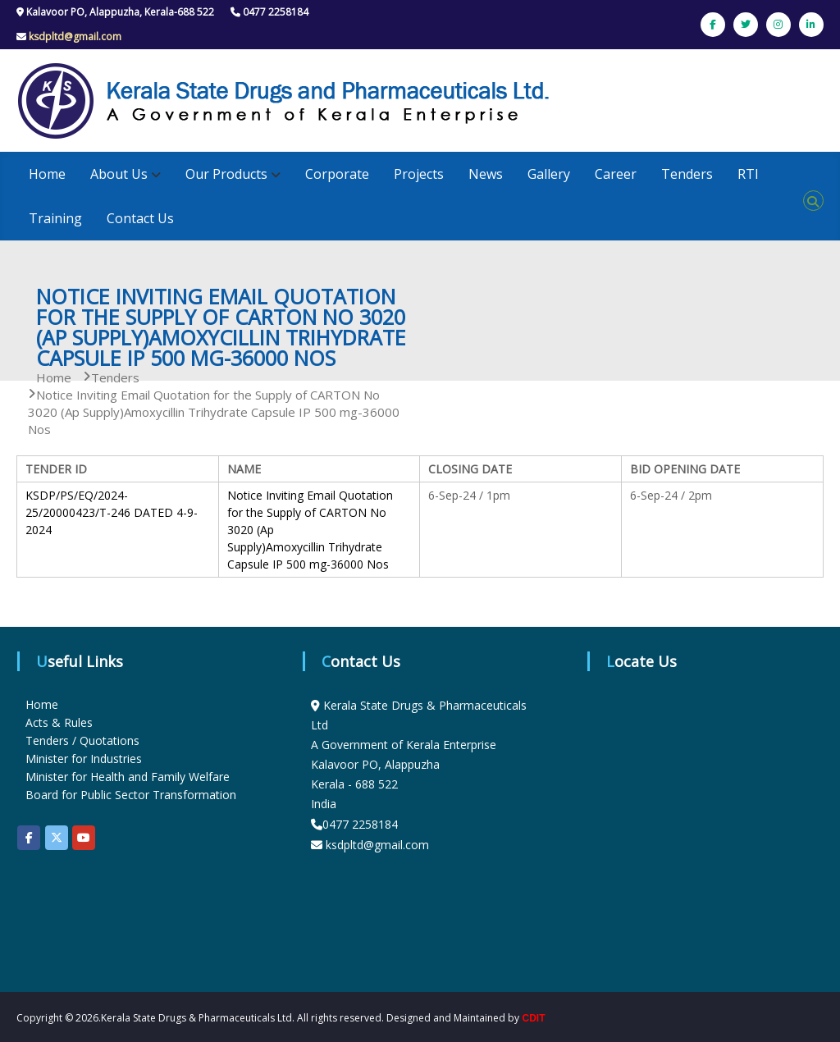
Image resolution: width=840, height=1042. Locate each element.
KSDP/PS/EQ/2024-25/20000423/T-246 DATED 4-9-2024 (111, 512)
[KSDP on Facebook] (28, 837)
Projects (419, 174)
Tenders (687, 174)
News (485, 174)
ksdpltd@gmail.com (75, 36)
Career (616, 174)
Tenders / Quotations (82, 740)
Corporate (337, 174)
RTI (748, 174)
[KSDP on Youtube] (83, 837)
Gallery (548, 174)
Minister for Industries (83, 758)
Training (55, 218)
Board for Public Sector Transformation (130, 794)
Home (47, 174)
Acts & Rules (59, 722)
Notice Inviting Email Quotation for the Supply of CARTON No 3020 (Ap (310, 512)
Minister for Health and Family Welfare (127, 776)
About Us (119, 174)
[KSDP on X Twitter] (56, 837)
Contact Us (140, 218)
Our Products (226, 174)
